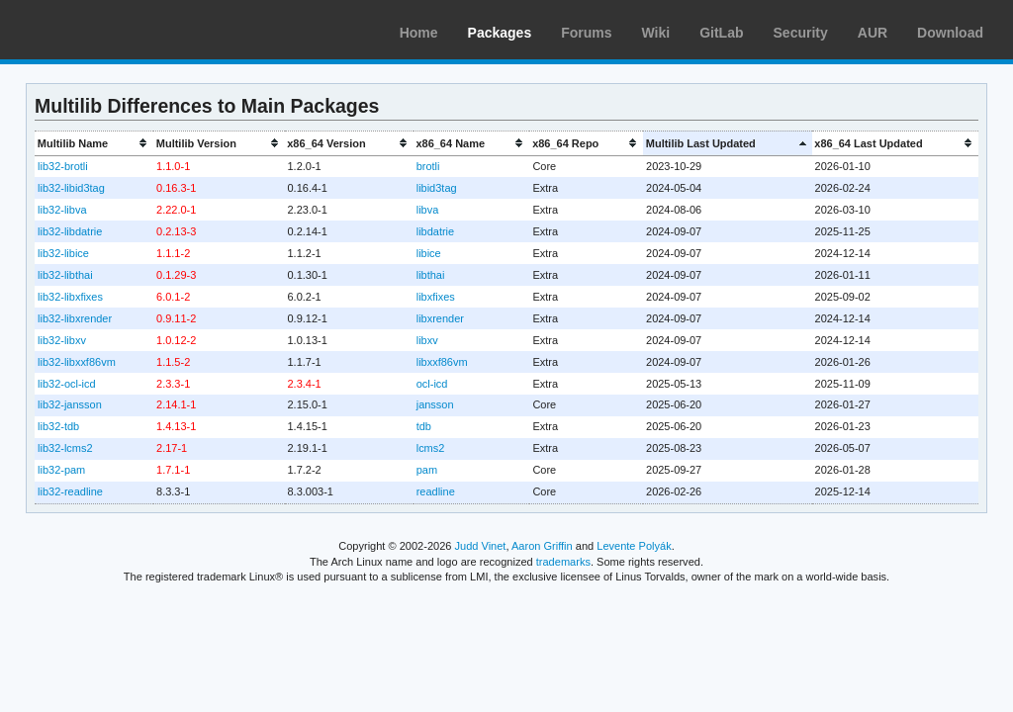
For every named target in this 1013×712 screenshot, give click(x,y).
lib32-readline (70, 491)
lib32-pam (61, 470)
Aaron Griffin (542, 546)
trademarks (563, 562)
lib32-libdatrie (70, 231)
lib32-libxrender (75, 318)
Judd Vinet (480, 546)
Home (419, 33)
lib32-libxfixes (70, 297)
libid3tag (436, 188)
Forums (586, 33)
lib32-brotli (63, 166)
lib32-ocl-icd (67, 384)
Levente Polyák (634, 546)
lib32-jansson (70, 404)
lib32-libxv (62, 340)
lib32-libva (62, 210)
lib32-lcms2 (65, 448)
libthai (430, 275)
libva (427, 210)
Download (950, 33)
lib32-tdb (58, 426)
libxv (427, 340)
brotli (428, 166)
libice (428, 253)
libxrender (440, 318)
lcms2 (430, 448)
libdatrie (435, 231)
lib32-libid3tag (71, 188)
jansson (435, 404)
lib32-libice (63, 253)
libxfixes (435, 297)
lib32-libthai (65, 275)
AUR (872, 33)
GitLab (721, 33)
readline (435, 491)
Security (801, 33)
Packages (500, 33)
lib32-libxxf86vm (77, 362)
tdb (423, 426)
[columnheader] (94, 143)
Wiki (656, 33)
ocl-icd (432, 384)
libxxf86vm (442, 362)
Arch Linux (109, 29)
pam (426, 470)
